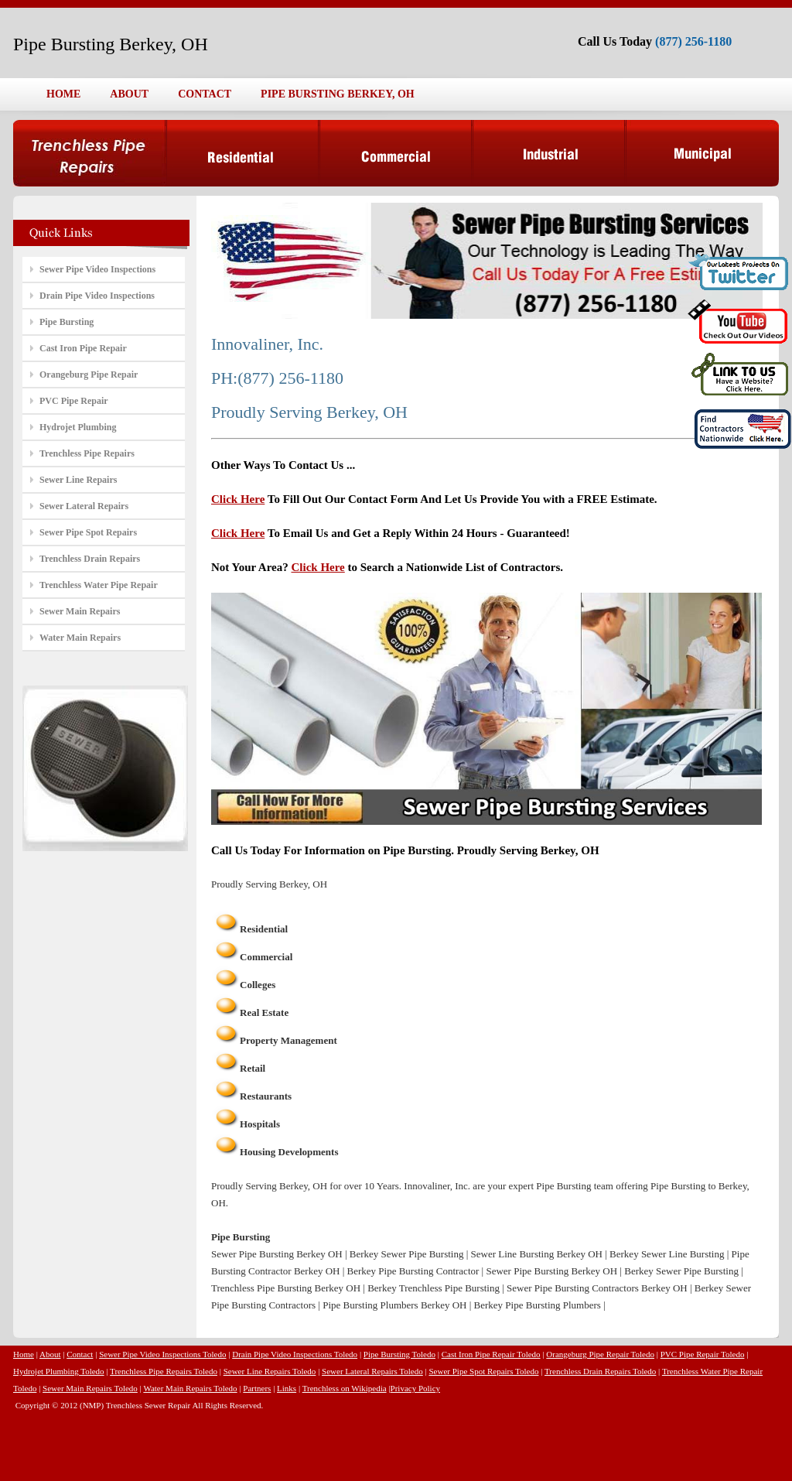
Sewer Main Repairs (79, 611)
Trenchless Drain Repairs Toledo (600, 1371)
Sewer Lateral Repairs (83, 506)
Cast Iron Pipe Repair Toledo (491, 1354)
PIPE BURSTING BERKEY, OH (338, 94)
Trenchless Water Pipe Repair (98, 585)
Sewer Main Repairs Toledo (90, 1388)
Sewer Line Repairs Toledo (270, 1371)
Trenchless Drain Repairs (89, 558)
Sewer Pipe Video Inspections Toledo (162, 1354)
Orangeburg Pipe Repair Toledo (600, 1354)
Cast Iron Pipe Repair (83, 348)
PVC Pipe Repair (73, 400)
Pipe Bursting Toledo (399, 1354)
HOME (63, 94)
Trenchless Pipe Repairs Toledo (163, 1371)
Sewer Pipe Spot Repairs (88, 532)
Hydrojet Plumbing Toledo (58, 1371)
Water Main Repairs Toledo (190, 1388)
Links (286, 1388)
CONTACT (204, 94)
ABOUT (129, 94)
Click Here (238, 499)
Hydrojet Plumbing (77, 427)
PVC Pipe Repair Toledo (703, 1354)
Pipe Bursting (66, 321)
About (50, 1354)
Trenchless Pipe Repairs (87, 453)
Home (23, 1354)
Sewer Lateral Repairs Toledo (372, 1371)
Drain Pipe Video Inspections (97, 295)
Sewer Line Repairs (78, 479)
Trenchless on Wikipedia (344, 1388)
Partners (257, 1388)
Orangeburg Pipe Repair (88, 374)
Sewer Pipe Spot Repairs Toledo (483, 1371)
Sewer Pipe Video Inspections (97, 269)
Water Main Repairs (80, 637)
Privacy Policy (415, 1388)
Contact (80, 1354)
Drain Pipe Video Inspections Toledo (294, 1354)
